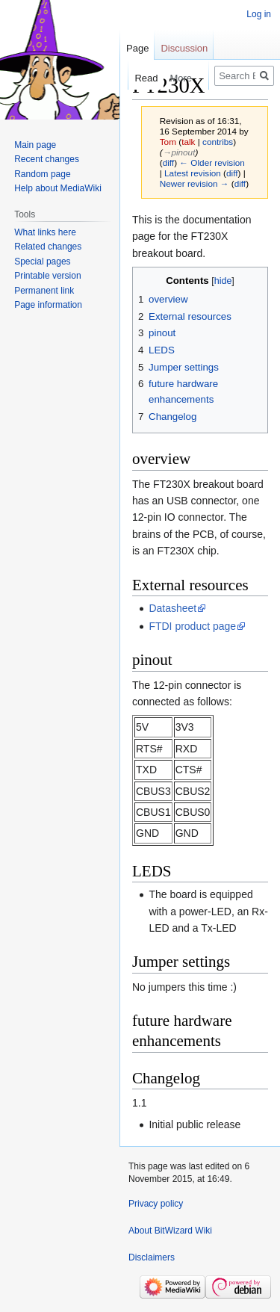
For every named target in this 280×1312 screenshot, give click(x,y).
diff (168, 162)
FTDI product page (192, 626)
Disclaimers (151, 1257)
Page (137, 48)
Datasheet (172, 608)
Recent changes (46, 159)
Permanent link (44, 290)
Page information (48, 305)
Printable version (47, 275)
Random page (42, 174)
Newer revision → (194, 183)
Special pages (42, 261)
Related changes (47, 246)
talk (188, 141)
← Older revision (212, 162)
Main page (35, 145)
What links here (45, 232)
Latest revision (192, 173)
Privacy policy (155, 1203)
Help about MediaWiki (58, 188)
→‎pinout (179, 152)
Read (138, 78)
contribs (217, 141)
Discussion (184, 48)
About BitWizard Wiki (170, 1230)
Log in (258, 14)
